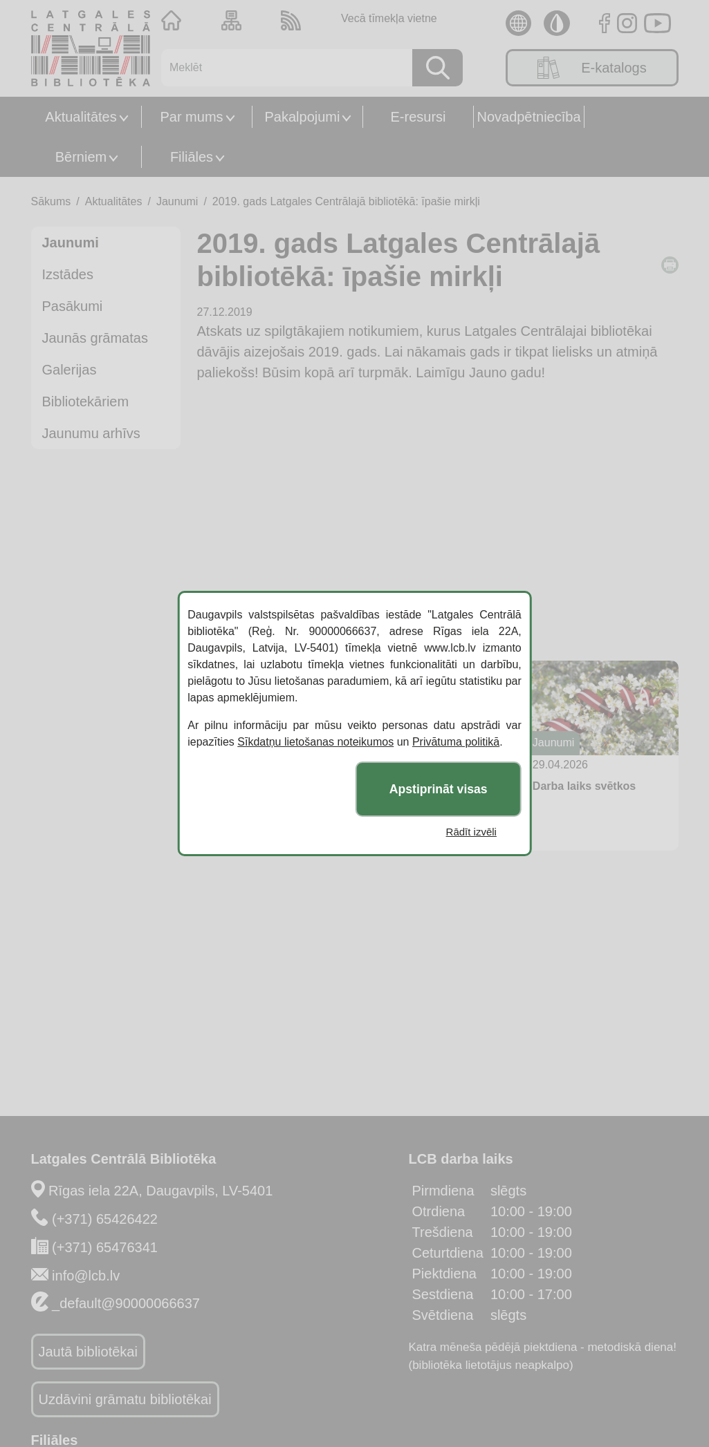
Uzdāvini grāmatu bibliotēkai (125, 1399)
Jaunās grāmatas (95, 338)
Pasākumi (72, 306)
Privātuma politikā (455, 742)
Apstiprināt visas (438, 789)
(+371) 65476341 (105, 1247)
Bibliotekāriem (85, 401)
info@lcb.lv (86, 1275)
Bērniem (81, 156)
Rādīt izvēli (471, 832)
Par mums (191, 116)
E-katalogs (592, 68)
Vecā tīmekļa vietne (389, 18)
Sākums (51, 201)
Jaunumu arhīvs (91, 433)
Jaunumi (177, 201)
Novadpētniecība (528, 116)
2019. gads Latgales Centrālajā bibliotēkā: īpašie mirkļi (346, 201)
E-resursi (417, 116)
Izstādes (67, 274)
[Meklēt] (282, 67)
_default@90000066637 (126, 1303)
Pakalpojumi (302, 116)
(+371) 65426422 (105, 1219)
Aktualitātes (80, 116)
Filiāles (191, 156)
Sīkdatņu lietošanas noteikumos (315, 742)
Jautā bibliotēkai (88, 1351)
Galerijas (69, 369)
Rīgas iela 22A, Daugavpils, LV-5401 (160, 1190)
